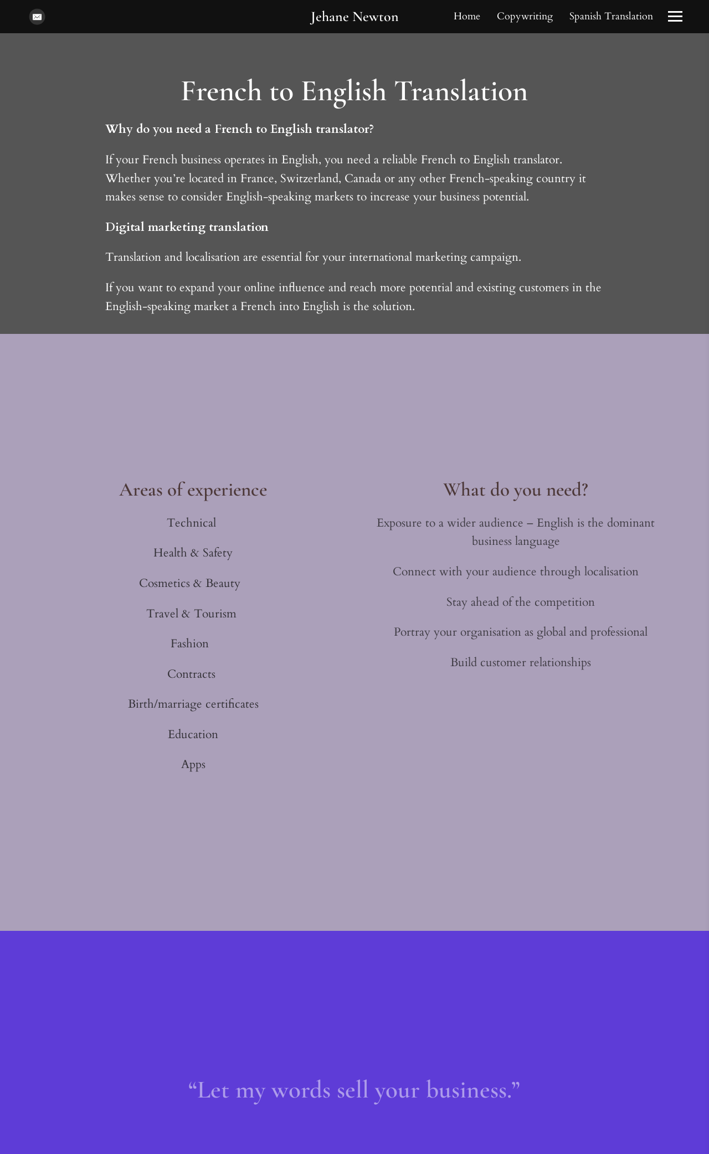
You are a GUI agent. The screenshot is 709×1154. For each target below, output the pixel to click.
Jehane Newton (355, 16)
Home (467, 16)
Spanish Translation (611, 16)
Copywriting (525, 16)
